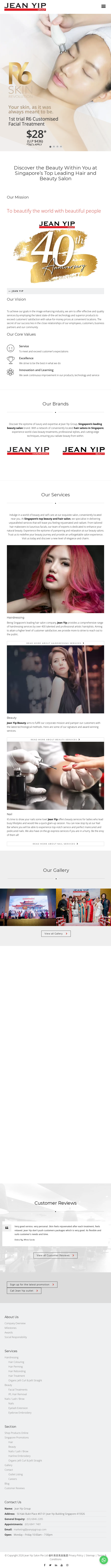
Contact (9, 1469)
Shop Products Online (16, 1433)
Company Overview (15, 1323)
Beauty (8, 1385)
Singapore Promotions (17, 1437)
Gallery (8, 1465)
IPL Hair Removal (17, 1394)
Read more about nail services (54, 844)
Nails (11, 1403)
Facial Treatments (17, 1389)
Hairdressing (11, 1357)
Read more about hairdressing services (53, 643)
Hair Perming (15, 1366)
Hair (10, 1442)
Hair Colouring (16, 1362)
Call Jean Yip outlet (21, 1290)
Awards (9, 1332)
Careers (12, 1479)
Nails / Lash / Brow (14, 1399)
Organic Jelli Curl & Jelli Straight (25, 1380)
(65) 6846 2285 (35, 1519)
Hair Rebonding (17, 1371)
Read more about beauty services (54, 739)
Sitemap (90, 1555)
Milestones (10, 1328)
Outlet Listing (15, 1474)
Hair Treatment (16, 1375)
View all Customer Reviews (53, 1255)
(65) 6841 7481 (33, 1524)
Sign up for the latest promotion (29, 1284)
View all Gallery (54, 933)
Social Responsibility (16, 1337)
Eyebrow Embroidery (19, 1412)
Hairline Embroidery (19, 1456)
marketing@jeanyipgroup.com (30, 1529)
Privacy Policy (76, 1555)
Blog (7, 1483)
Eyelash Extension (18, 1408)
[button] (104, 1560)
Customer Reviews (15, 1488)
